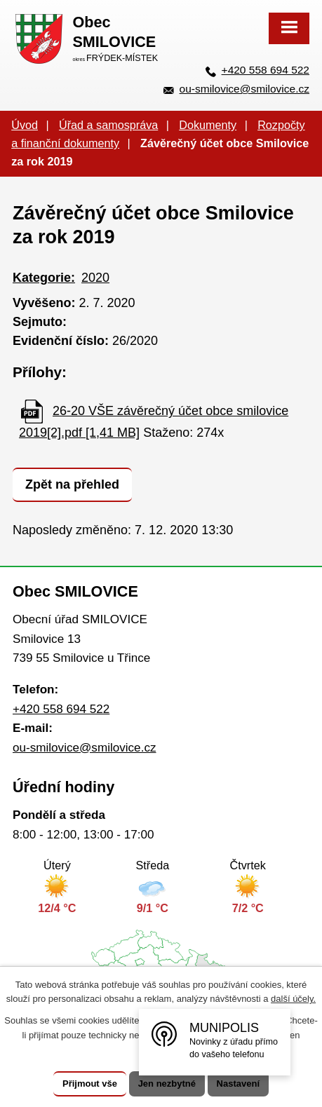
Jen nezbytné (167, 1083)
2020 (95, 278)
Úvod (24, 124)
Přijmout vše (89, 1083)
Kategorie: (44, 278)
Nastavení (238, 1083)
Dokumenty (207, 124)
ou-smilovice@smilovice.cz (244, 89)
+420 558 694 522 (265, 70)
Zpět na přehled (72, 484)
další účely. (293, 998)
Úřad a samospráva (108, 124)
